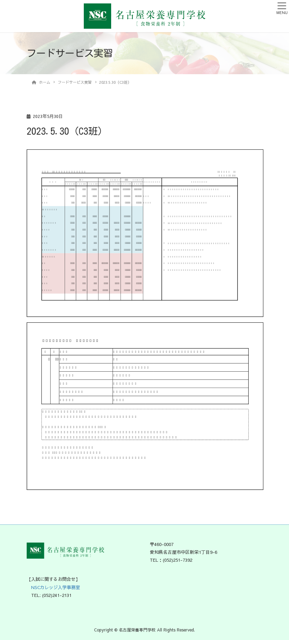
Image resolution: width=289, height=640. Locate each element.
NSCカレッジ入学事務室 (53, 587)
